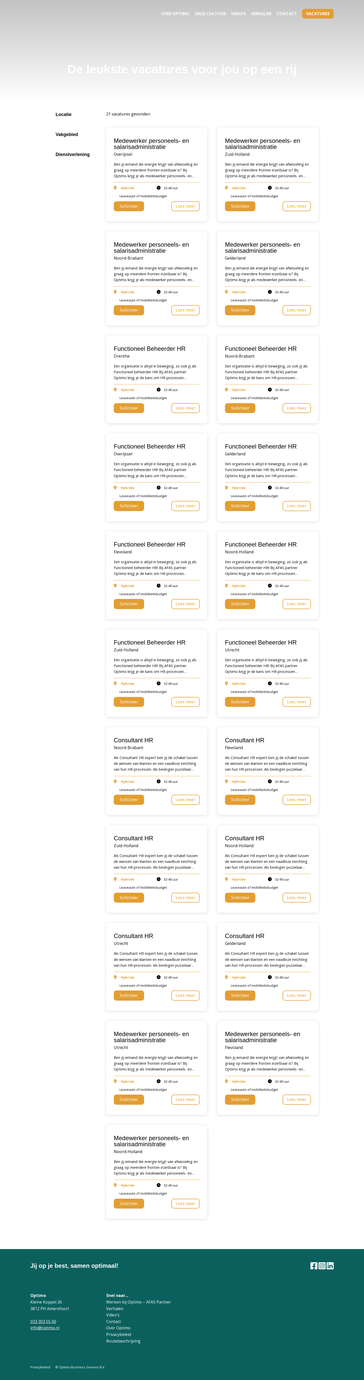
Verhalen (261, 13)
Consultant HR (133, 740)
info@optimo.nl (44, 1328)
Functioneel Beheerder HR (150, 348)
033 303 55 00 (43, 1321)
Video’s (238, 13)
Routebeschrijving (123, 1341)
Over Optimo (175, 13)
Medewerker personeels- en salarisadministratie (151, 143)
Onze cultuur (210, 13)
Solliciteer (129, 206)
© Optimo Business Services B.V (79, 1367)
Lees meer (185, 206)
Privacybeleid (118, 1334)
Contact (287, 13)
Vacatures (318, 13)
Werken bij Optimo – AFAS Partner (138, 1302)
